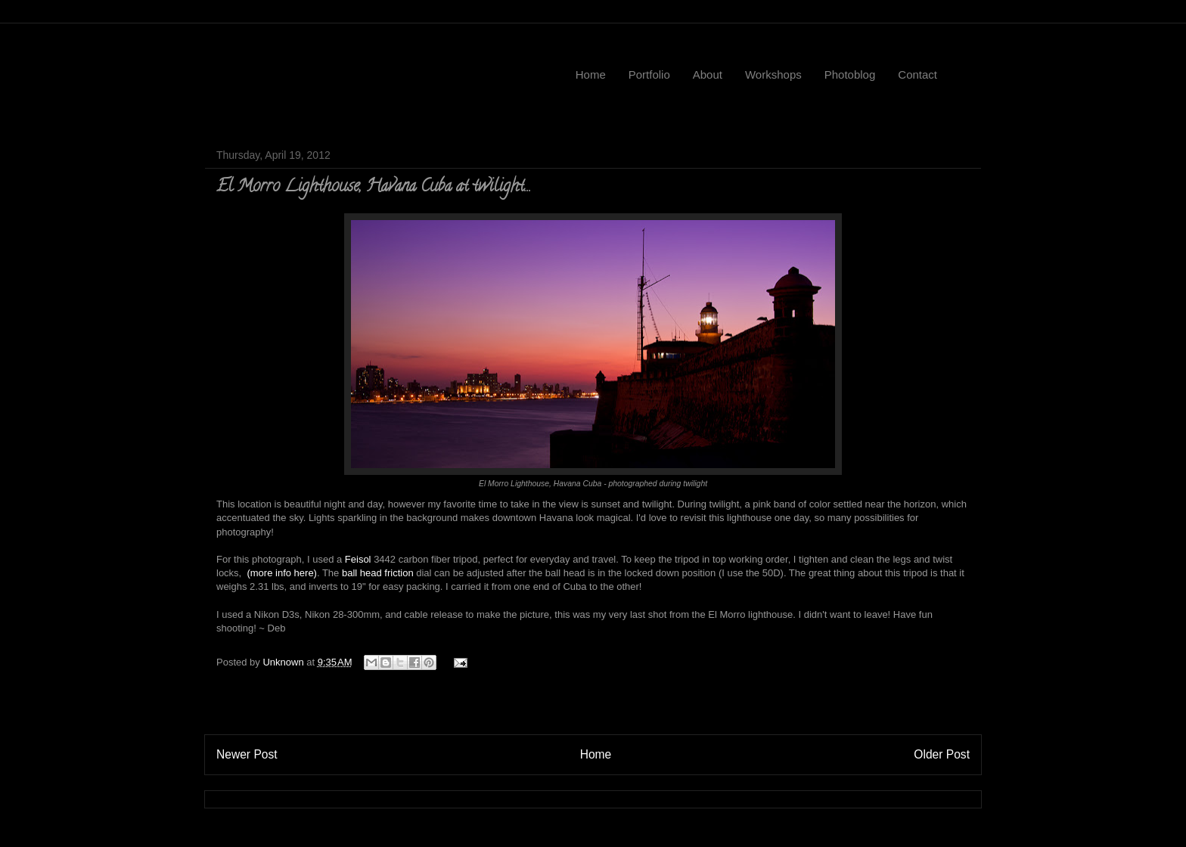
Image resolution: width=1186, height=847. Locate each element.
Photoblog (850, 74)
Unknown (284, 662)
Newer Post (247, 754)
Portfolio (649, 74)
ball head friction (378, 573)
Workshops (773, 74)
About (707, 74)
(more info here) (280, 573)
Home (591, 74)
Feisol (358, 559)
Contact (917, 74)
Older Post (942, 754)
